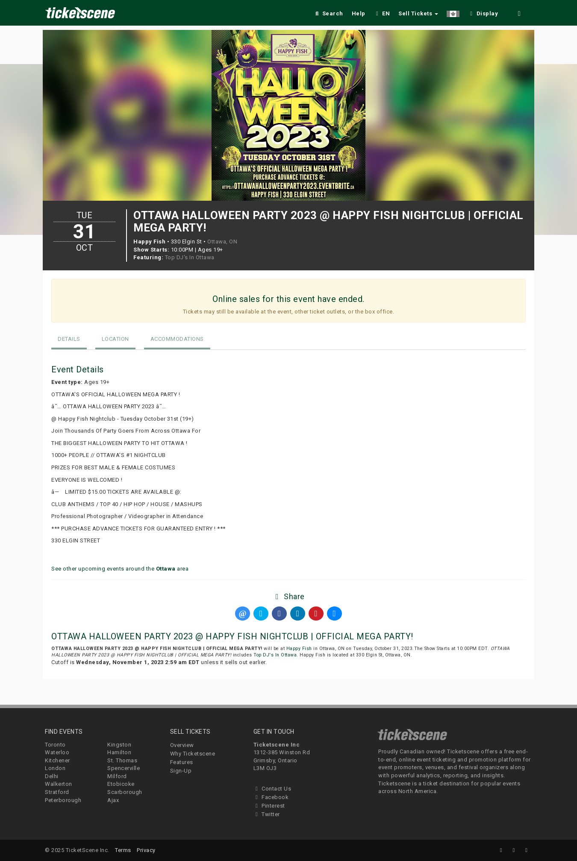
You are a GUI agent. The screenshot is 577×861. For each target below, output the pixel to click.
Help (358, 13)
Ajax (113, 800)
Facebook (271, 797)
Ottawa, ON (222, 241)
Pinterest (269, 805)
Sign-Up (181, 770)
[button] (453, 12)
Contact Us (272, 788)
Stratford (57, 792)
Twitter (266, 814)
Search (328, 13)
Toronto (55, 744)
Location (115, 339)
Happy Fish (299, 648)
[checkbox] (483, 12)
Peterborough (63, 800)
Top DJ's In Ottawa (190, 257)
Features (181, 762)
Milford (117, 776)
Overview (182, 745)
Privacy (146, 850)
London (55, 768)
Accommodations (177, 339)
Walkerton (58, 784)
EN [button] (382, 13)
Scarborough (124, 792)
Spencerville (123, 768)
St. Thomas (122, 760)
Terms (123, 850)
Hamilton (119, 752)
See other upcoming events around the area (119, 568)
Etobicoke (121, 784)
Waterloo (57, 752)
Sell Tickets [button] (418, 13)
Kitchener (57, 760)
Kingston (119, 744)
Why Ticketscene (192, 753)
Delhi (52, 776)
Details (69, 339)
